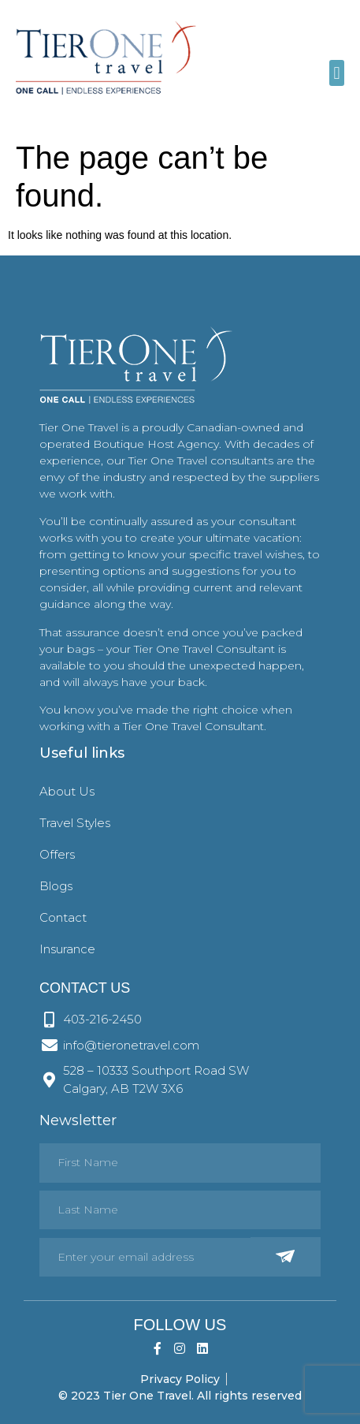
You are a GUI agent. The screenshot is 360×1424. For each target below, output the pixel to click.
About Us (67, 791)
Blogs (55, 885)
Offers (57, 854)
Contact (63, 917)
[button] (336, 73)
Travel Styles (74, 822)
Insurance (67, 948)
